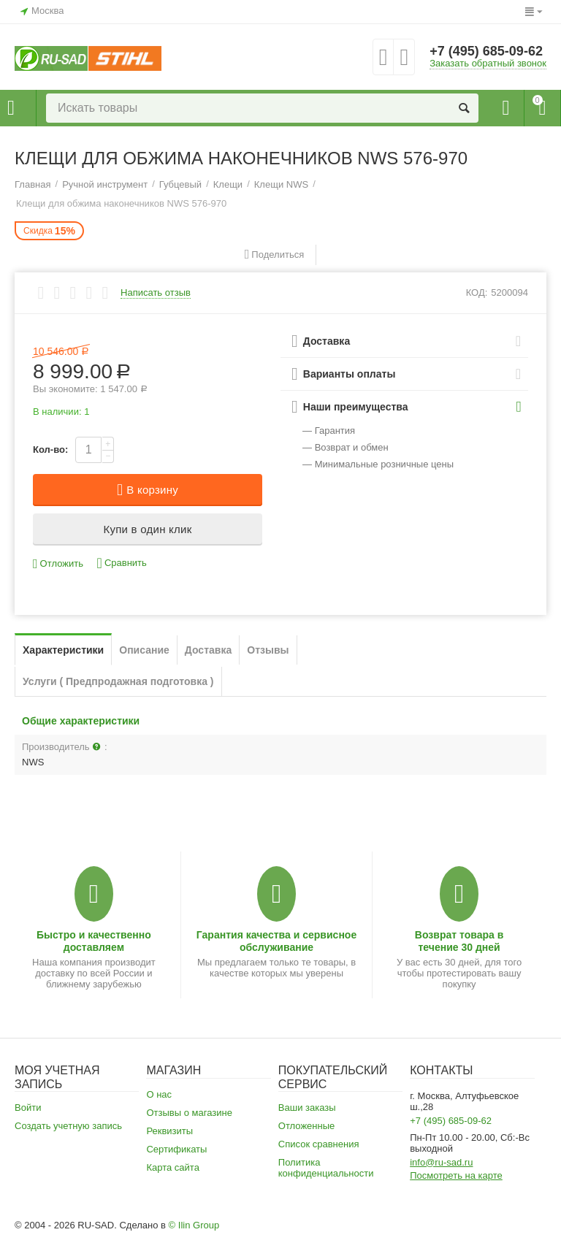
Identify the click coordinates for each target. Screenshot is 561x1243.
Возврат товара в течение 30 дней (459, 940)
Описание (144, 650)
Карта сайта (172, 1167)
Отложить (58, 564)
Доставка (208, 650)
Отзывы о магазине (189, 1112)
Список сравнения (318, 1144)
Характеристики (63, 650)
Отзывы (268, 650)
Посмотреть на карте (456, 1175)
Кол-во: (50, 449)
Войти (28, 1107)
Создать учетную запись (68, 1125)
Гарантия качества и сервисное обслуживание (276, 940)
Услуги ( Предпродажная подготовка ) (118, 681)
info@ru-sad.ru (441, 1162)
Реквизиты (169, 1130)
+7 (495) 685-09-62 (486, 51)
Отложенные (306, 1125)
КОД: (477, 292)
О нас (159, 1094)
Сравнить (122, 563)
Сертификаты (176, 1149)
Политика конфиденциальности (326, 1168)
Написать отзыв (156, 293)
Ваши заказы (307, 1107)
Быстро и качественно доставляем (94, 940)
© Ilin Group (194, 1225)
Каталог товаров (11, 108)
